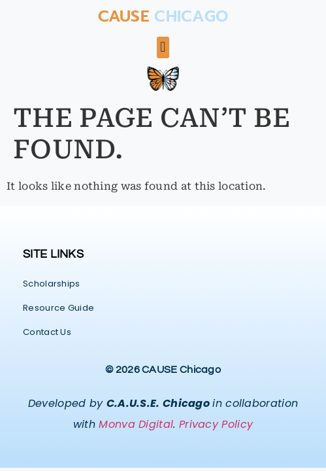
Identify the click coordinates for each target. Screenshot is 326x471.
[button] (163, 47)
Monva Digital (136, 424)
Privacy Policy (216, 424)
